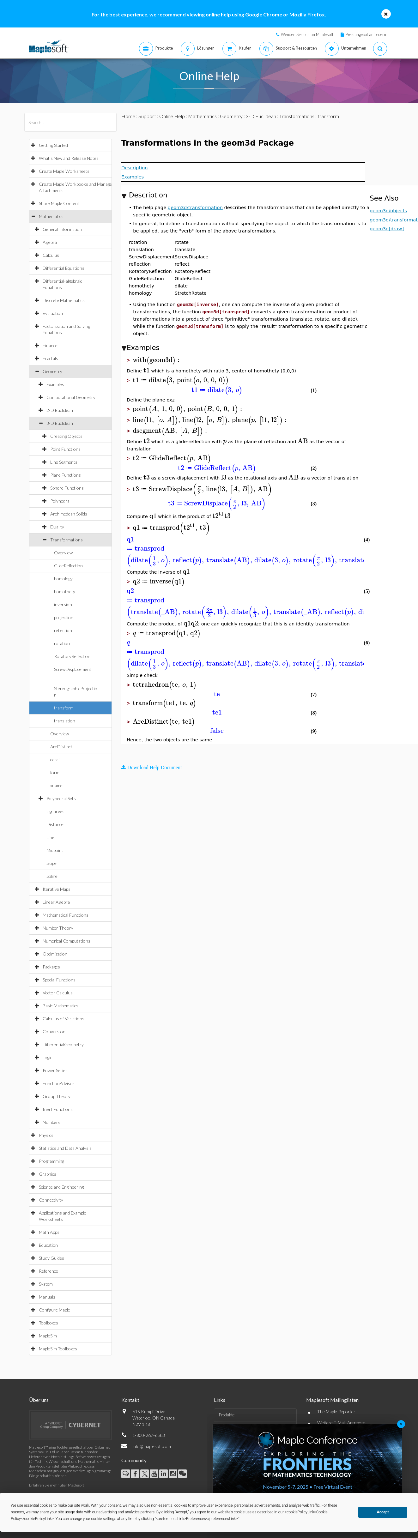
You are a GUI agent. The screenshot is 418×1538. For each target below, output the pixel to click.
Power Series (55, 1070)
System (46, 1284)
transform (64, 707)
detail (55, 759)
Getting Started (53, 145)
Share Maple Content (59, 203)
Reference (48, 1271)
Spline (52, 876)
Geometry (52, 371)
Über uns (39, 1400)
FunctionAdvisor (59, 1083)
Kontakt (130, 1400)
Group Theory (56, 1096)
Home (128, 116)
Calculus (51, 255)
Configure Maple (54, 1309)
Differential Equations (63, 268)
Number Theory (58, 928)
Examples (55, 384)
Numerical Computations (66, 941)
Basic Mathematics (60, 1005)
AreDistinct (61, 746)
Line (50, 837)
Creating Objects (66, 436)
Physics (46, 1135)
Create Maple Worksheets (64, 171)
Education (48, 1245)
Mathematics (51, 216)
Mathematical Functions (65, 915)
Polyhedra (60, 501)
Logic (47, 1057)
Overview (63, 552)
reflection (63, 630)
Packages (51, 966)
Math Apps (49, 1232)
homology (63, 578)
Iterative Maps (56, 889)
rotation (62, 643)
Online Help (172, 116)
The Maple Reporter (336, 1411)
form (54, 772)
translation (64, 720)
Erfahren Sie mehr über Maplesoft (56, 1485)
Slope (51, 863)
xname (56, 785)
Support (147, 116)
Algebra (50, 242)
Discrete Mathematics (64, 300)
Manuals (47, 1297)
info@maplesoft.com (151, 1446)
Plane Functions (65, 475)
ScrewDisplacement (72, 669)
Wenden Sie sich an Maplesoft (307, 34)
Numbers (51, 1122)
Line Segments (63, 462)
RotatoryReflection (72, 656)
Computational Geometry (70, 397)
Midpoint (54, 850)
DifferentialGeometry (63, 1044)
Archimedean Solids (68, 513)
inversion (63, 604)
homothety (64, 591)
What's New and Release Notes (69, 158)
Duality (57, 526)
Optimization (55, 953)
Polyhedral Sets (61, 798)
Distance (55, 824)
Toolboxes (48, 1322)
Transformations (66, 539)
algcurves (55, 811)
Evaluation (53, 313)
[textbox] (157, 360)
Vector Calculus (58, 992)
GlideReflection (68, 565)
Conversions (55, 1031)
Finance (50, 345)
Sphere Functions (67, 488)
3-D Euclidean (59, 423)
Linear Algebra (56, 902)
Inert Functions (58, 1109)
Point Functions (65, 449)
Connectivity (51, 1200)
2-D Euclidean (59, 410)
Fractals (50, 358)
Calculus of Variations (63, 1018)
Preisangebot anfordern (366, 34)
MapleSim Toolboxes (58, 1348)
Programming (51, 1161)
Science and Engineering (61, 1187)
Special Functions (59, 979)
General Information (62, 229)
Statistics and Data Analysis (65, 1148)
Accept (383, 1512)
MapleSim (48, 1335)
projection (63, 617)
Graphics (47, 1174)
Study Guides (51, 1258)
